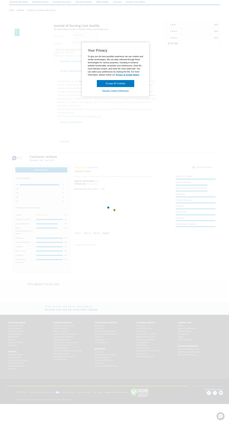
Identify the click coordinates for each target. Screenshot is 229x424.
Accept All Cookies (115, 83)
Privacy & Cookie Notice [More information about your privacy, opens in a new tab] (127, 75)
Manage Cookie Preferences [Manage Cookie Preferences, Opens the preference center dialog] (115, 91)
